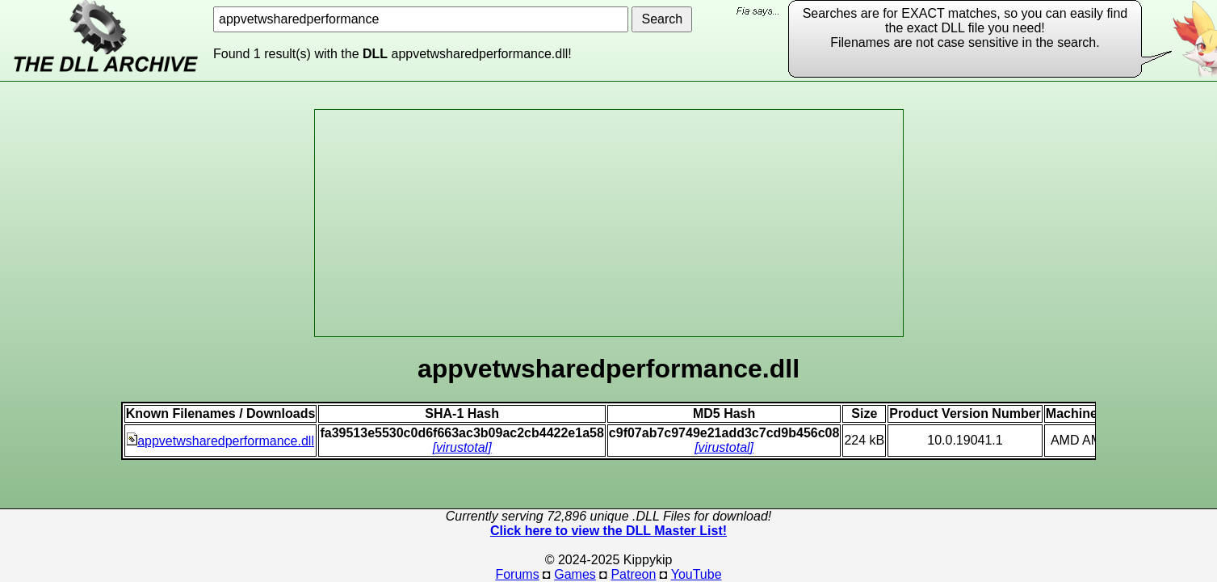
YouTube (696, 574)
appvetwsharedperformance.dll (220, 441)
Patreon (633, 574)
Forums (517, 574)
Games (575, 574)
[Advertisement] (609, 223)
